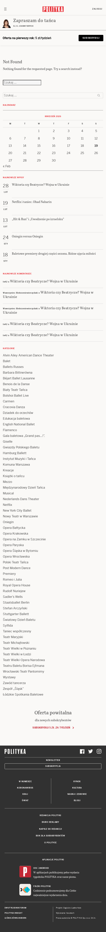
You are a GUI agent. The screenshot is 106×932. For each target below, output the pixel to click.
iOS (35, 868)
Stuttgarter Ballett (16, 614)
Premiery (9, 574)
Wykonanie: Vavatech (65, 913)
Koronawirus (25, 788)
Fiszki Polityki (42, 886)
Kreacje (8, 470)
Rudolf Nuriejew (14, 591)
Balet (6, 361)
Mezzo (7, 482)
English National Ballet (19, 424)
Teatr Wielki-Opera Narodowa (24, 660)
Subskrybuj (90, 37)
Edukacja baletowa (16, 419)
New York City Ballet (17, 511)
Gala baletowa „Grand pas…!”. (24, 436)
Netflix (7, 505)
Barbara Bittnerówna (17, 373)
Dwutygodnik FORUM (15, 908)
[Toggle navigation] (5, 9)
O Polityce (50, 842)
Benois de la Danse (16, 384)
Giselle (7, 442)
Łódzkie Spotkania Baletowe (23, 694)
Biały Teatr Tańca (15, 390)
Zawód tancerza (14, 683)
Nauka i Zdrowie (77, 794)
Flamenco (10, 430)
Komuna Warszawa (16, 465)
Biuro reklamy (50, 822)
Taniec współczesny (17, 631)
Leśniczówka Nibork (15, 918)
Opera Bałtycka (14, 528)
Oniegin (8, 522)
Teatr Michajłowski (16, 643)
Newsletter (53, 760)
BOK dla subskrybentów (50, 835)
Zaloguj (97, 9)
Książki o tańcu (13, 476)
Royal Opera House (16, 585)
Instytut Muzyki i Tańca (19, 459)
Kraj (25, 794)
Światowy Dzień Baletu (19, 620)
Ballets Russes (13, 367)
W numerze (25, 781)
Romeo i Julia (12, 580)
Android (44, 868)
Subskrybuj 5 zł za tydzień (51, 727)
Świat (25, 800)
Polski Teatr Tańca (15, 562)
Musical (8, 493)
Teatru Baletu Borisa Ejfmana (23, 666)
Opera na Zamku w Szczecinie (24, 539)
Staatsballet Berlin (16, 603)
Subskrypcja (53, 766)
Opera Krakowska (15, 534)
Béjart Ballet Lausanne (19, 378)
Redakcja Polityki (50, 815)
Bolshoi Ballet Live (16, 396)
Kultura (77, 788)
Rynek (77, 781)
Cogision (67, 908)
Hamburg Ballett (14, 453)
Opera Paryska (13, 545)
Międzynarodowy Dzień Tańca (24, 488)
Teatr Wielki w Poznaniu (19, 648)
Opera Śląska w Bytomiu (20, 551)
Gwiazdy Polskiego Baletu (21, 447)
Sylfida (8, 626)
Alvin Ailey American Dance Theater (28, 355)
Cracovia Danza (14, 407)
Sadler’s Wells (13, 597)
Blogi (77, 800)
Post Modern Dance (16, 568)
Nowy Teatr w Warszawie (20, 516)
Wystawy (9, 677)
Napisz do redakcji (50, 829)
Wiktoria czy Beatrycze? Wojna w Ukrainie (44, 281)
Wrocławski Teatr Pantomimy (23, 671)
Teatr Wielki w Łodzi (17, 654)
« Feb (7, 166)
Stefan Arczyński (15, 608)
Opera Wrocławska (16, 557)
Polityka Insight (13, 913)
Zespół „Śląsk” (13, 689)
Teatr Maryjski (13, 637)
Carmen (8, 401)
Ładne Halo (76, 908)
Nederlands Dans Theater (21, 499)
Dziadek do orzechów (18, 413)
